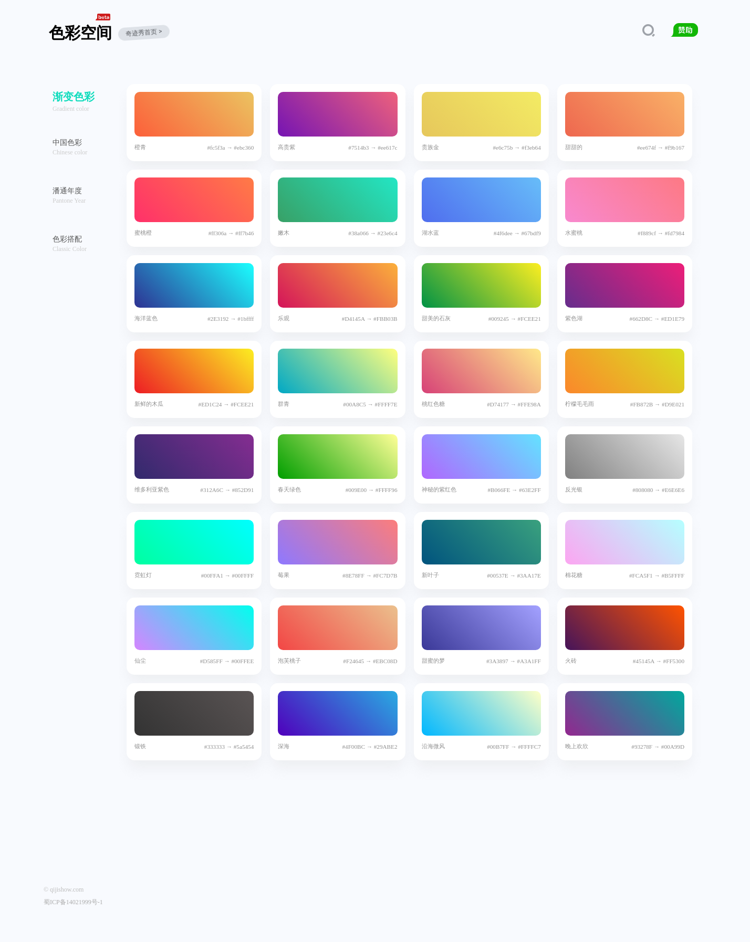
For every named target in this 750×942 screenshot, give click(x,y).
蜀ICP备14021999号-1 (73, 902)
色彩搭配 (67, 239)
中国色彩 (67, 142)
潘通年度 (67, 191)
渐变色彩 (74, 96)
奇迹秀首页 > (144, 32)
